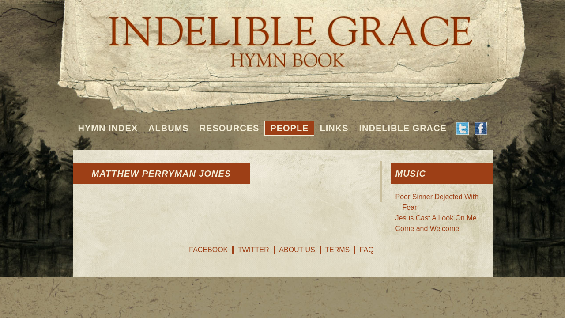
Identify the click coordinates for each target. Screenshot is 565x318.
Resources (230, 128)
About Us (297, 250)
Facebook (208, 250)
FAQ (367, 250)
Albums (168, 128)
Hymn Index (108, 128)
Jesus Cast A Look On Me (436, 218)
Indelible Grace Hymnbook (283, 35)
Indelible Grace (402, 128)
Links (334, 128)
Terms (337, 250)
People (289, 128)
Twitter (253, 250)
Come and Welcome (428, 228)
